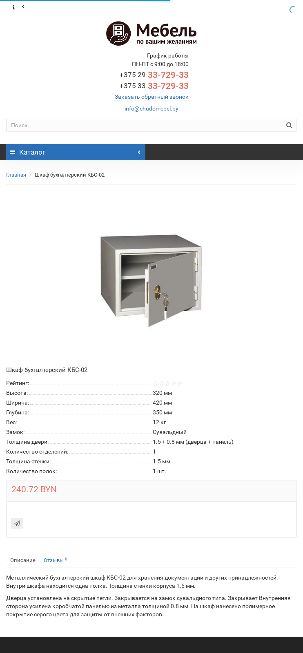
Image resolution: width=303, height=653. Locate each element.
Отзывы (55, 560)
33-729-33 (154, 75)
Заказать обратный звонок (152, 96)
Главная (16, 175)
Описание (23, 560)
